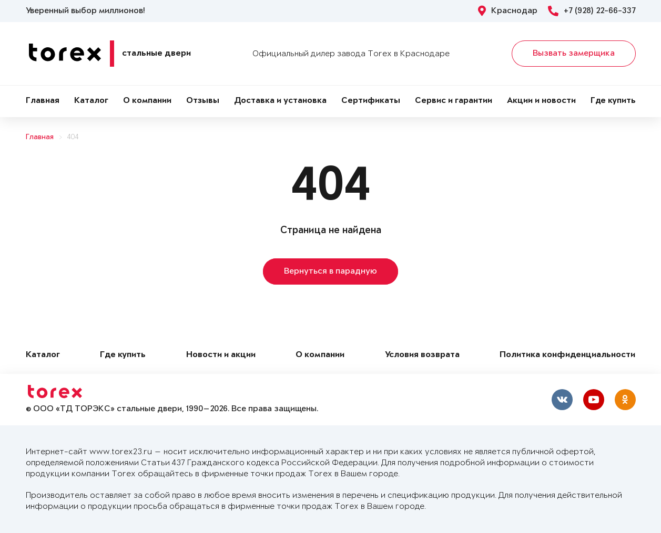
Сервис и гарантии (453, 101)
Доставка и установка (280, 101)
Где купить (613, 101)
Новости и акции (221, 355)
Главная (42, 101)
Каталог (91, 101)
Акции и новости (541, 101)
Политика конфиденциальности (567, 355)
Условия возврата (422, 355)
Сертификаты (370, 101)
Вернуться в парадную (330, 271)
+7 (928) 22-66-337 (592, 11)
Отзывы (202, 101)
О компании (147, 101)
